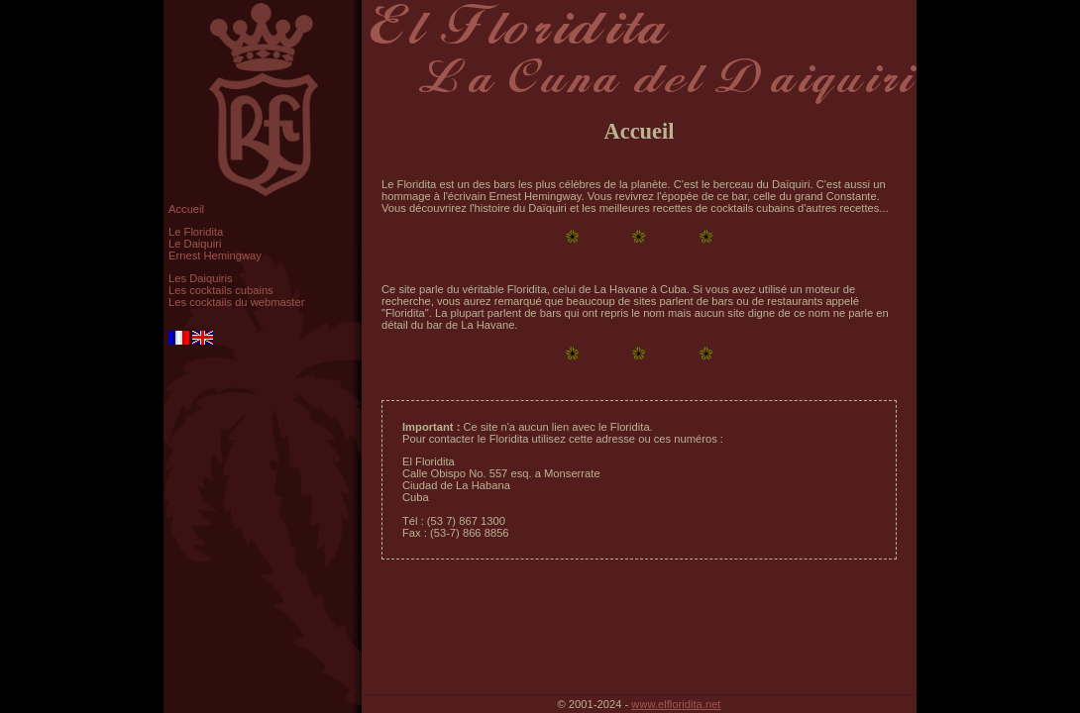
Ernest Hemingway (215, 255)
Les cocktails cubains (220, 290)
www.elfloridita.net (675, 704)
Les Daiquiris (200, 278)
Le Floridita (195, 232)
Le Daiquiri (194, 244)
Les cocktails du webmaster (236, 302)
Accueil (186, 209)
